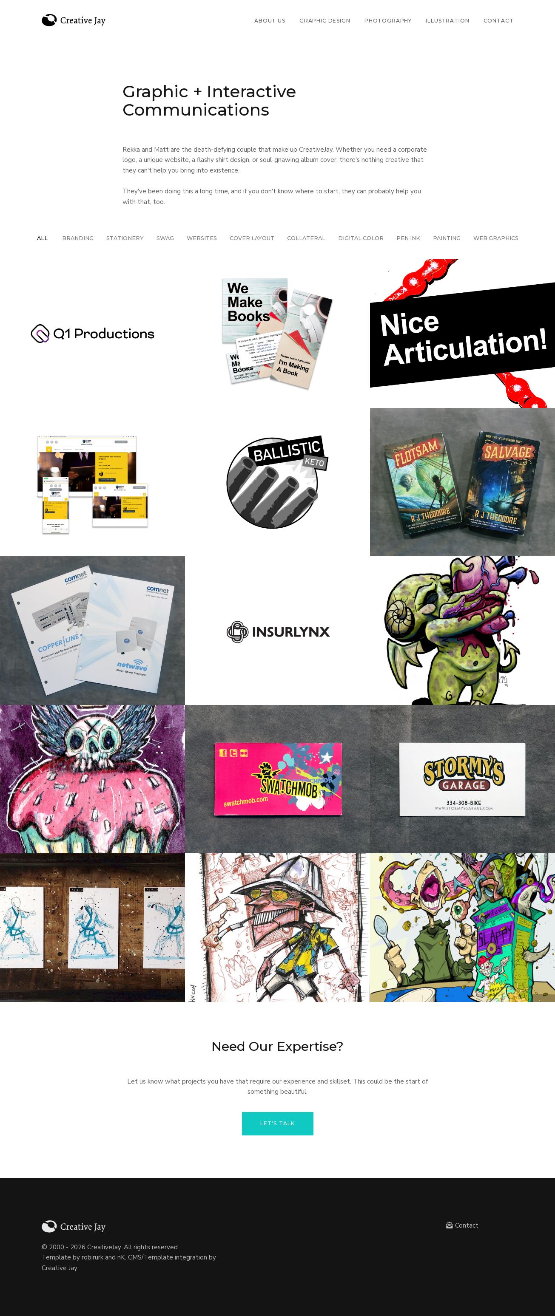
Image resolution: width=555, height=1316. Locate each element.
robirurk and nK (103, 1257)
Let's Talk (277, 1123)
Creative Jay (59, 1268)
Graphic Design (324, 20)
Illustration (447, 20)
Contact (499, 20)
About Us (269, 20)
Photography (388, 20)
